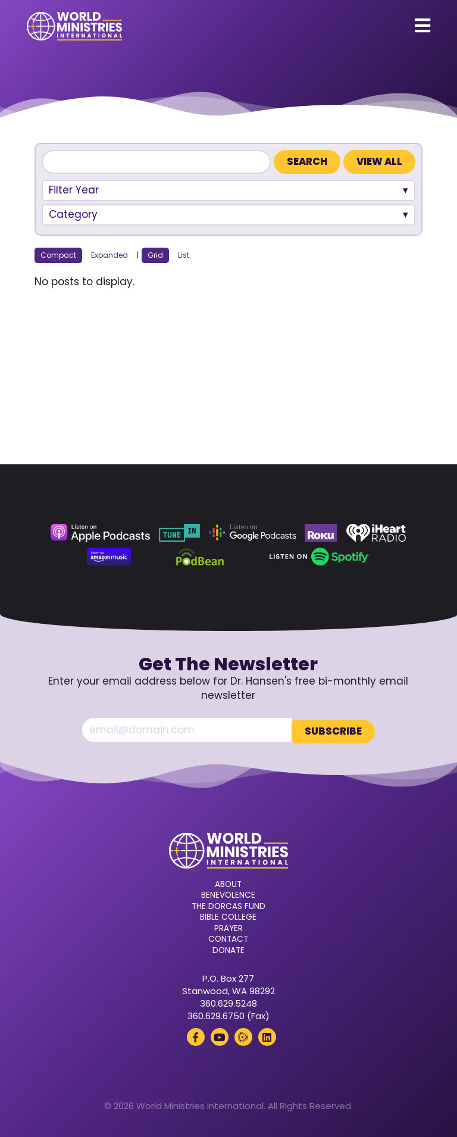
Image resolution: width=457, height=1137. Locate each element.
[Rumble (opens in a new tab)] (243, 1035)
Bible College (228, 915)
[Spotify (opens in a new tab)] (320, 557)
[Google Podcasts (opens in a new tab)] (252, 533)
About (228, 882)
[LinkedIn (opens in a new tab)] (267, 1035)
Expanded (109, 255)
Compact (58, 255)
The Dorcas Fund (228, 904)
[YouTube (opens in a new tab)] (219, 1035)
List (183, 255)
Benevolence (228, 893)
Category (73, 214)
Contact (228, 937)
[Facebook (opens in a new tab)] (196, 1035)
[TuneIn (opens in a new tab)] (179, 533)
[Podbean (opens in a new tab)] (200, 557)
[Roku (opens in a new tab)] (321, 533)
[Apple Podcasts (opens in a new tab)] (100, 533)
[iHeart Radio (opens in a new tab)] (376, 533)
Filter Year (74, 190)
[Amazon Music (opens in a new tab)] (109, 557)
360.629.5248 (228, 1001)
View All (379, 161)
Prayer (228, 926)
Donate (228, 948)
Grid (155, 255)
